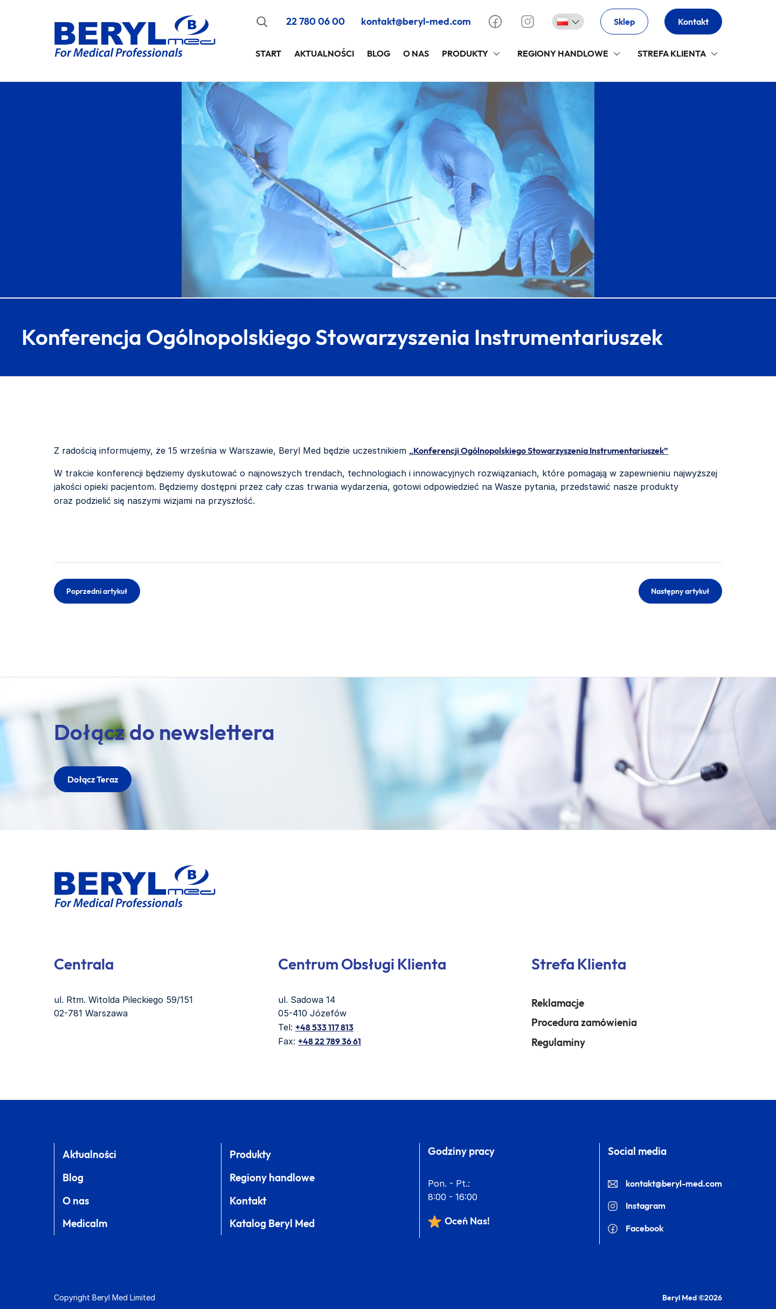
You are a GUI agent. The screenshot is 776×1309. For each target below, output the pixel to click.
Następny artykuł (680, 591)
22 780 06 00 (315, 21)
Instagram (637, 1205)
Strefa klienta (672, 53)
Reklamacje (557, 1002)
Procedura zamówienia (584, 1022)
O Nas (416, 53)
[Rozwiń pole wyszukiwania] (262, 21)
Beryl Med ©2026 (692, 1298)
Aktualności (324, 53)
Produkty (465, 53)
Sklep (624, 21)
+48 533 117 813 (324, 1027)
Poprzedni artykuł (97, 591)
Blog (378, 53)
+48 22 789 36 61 (329, 1041)
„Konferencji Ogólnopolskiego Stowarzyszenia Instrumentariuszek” (538, 450)
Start (268, 53)
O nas (76, 1200)
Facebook (635, 1228)
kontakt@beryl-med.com (416, 21)
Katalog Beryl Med (272, 1223)
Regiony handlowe (562, 53)
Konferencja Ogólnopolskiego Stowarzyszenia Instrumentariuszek (342, 336)
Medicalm (85, 1223)
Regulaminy (558, 1042)
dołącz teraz (92, 779)
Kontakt (693, 21)
